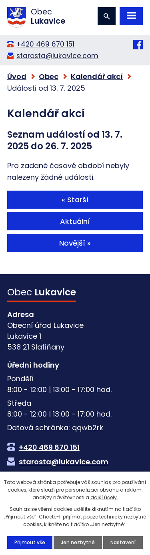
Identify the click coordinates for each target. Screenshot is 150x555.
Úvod (16, 76)
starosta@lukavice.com (57, 56)
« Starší (75, 200)
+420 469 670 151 (45, 44)
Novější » (75, 243)
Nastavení (123, 542)
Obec (48, 76)
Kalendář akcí (97, 76)
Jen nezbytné (78, 542)
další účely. (104, 497)
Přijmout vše (29, 542)
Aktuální (75, 221)
